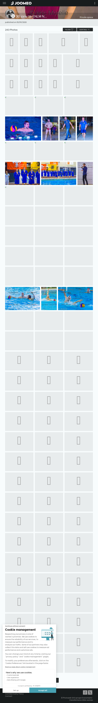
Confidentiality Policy (14, 693)
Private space (86, 17)
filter (69, 29)
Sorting (84, 29)
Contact (8, 696)
